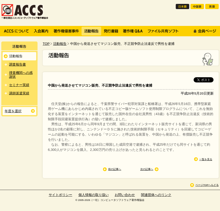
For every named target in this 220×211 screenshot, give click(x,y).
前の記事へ (114, 169)
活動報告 (60, 44)
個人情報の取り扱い (93, 195)
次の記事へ (146, 169)
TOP (46, 44)
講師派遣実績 (19, 93)
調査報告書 (17, 64)
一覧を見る (205, 159)
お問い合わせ (125, 195)
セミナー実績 (19, 85)
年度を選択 (13, 111)
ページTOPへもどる (207, 185)
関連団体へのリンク (156, 195)
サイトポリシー (60, 195)
